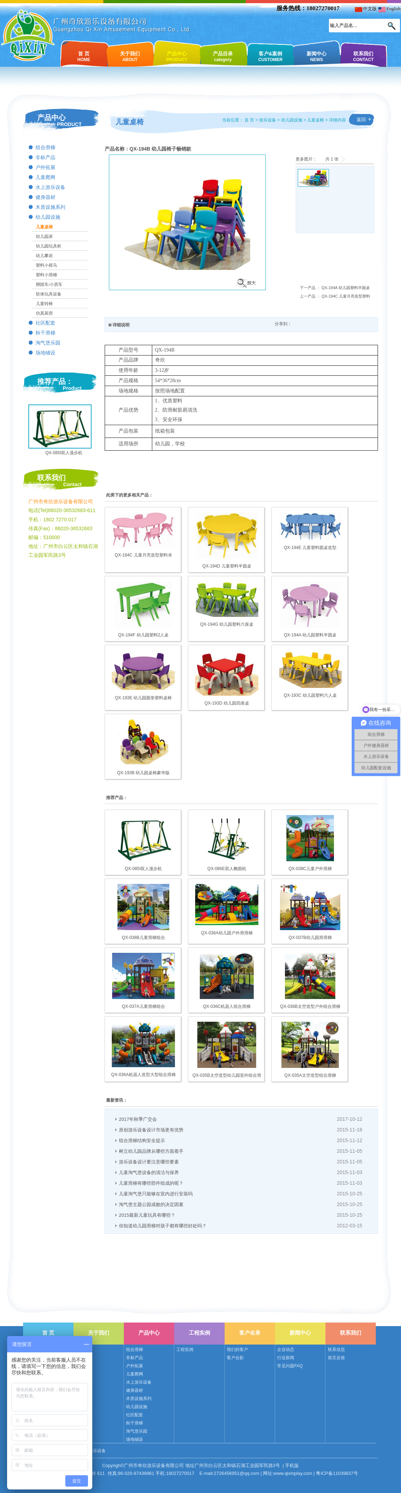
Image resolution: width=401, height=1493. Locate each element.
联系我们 (363, 56)
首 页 (83, 56)
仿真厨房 (44, 313)
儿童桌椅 (44, 226)
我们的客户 (237, 1349)
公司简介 (84, 1349)
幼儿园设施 (47, 217)
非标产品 (45, 157)
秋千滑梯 (45, 333)
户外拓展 (45, 167)
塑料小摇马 (46, 265)
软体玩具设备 (48, 294)
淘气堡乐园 (47, 343)
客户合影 (235, 1357)
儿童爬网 (45, 177)
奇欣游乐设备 (93, 1450)
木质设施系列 (50, 207)
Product (72, 388)
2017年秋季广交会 (138, 1119)
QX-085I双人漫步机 (64, 452)
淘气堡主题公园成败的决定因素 (151, 1204)
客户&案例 (270, 56)
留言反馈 (336, 1357)
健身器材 (45, 197)
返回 (361, 119)
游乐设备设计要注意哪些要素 (149, 1161)
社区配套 (45, 323)
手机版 (292, 1465)
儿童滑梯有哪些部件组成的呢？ (151, 1183)
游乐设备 (267, 120)
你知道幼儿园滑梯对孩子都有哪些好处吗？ (163, 1225)
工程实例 (199, 1333)
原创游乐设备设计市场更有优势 (151, 1130)
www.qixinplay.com (293, 1473)
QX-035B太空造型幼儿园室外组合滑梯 (226, 1075)
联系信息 (336, 1349)
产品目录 (223, 56)
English (389, 8)
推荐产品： (55, 381)
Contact (72, 484)
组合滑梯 (45, 147)
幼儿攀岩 (44, 255)
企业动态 (285, 1349)
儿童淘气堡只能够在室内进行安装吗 (156, 1193)
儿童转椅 (44, 303)
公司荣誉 (84, 1357)
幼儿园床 (44, 236)
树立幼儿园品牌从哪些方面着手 (151, 1151)
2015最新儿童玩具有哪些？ (147, 1215)
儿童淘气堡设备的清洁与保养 (149, 1172)
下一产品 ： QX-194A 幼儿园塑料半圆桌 (335, 288)
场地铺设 (45, 352)
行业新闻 (285, 1357)
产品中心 (176, 56)
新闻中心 (316, 56)
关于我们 (130, 56)
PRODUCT (69, 124)
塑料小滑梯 (46, 274)
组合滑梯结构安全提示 (142, 1140)
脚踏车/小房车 (49, 284)
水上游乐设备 (50, 187)
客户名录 (249, 1333)
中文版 (366, 8)
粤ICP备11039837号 (337, 1473)
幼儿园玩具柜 (48, 246)
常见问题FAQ (290, 1365)
